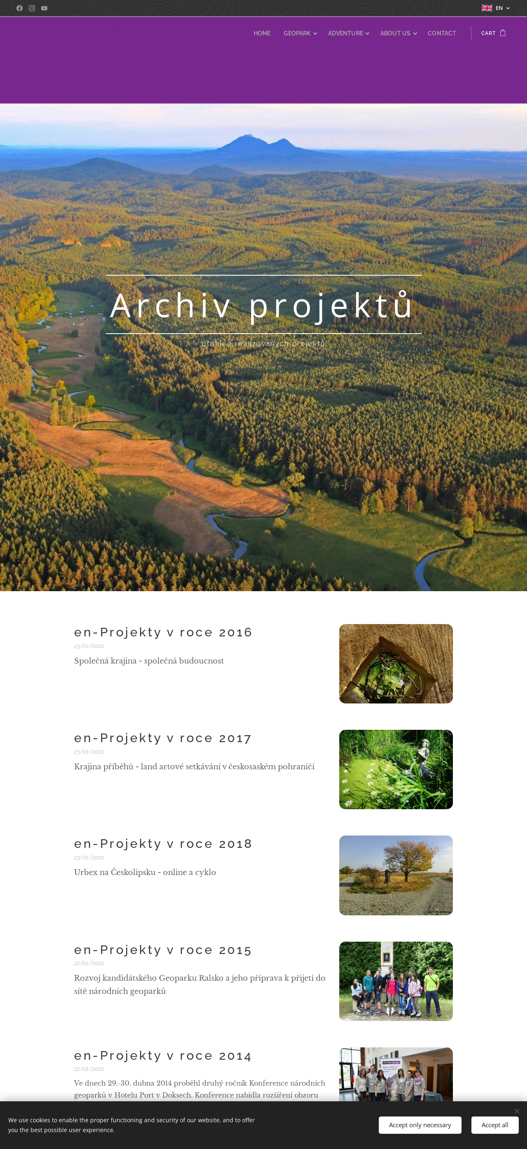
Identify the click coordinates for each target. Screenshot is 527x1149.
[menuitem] (277, 33)
